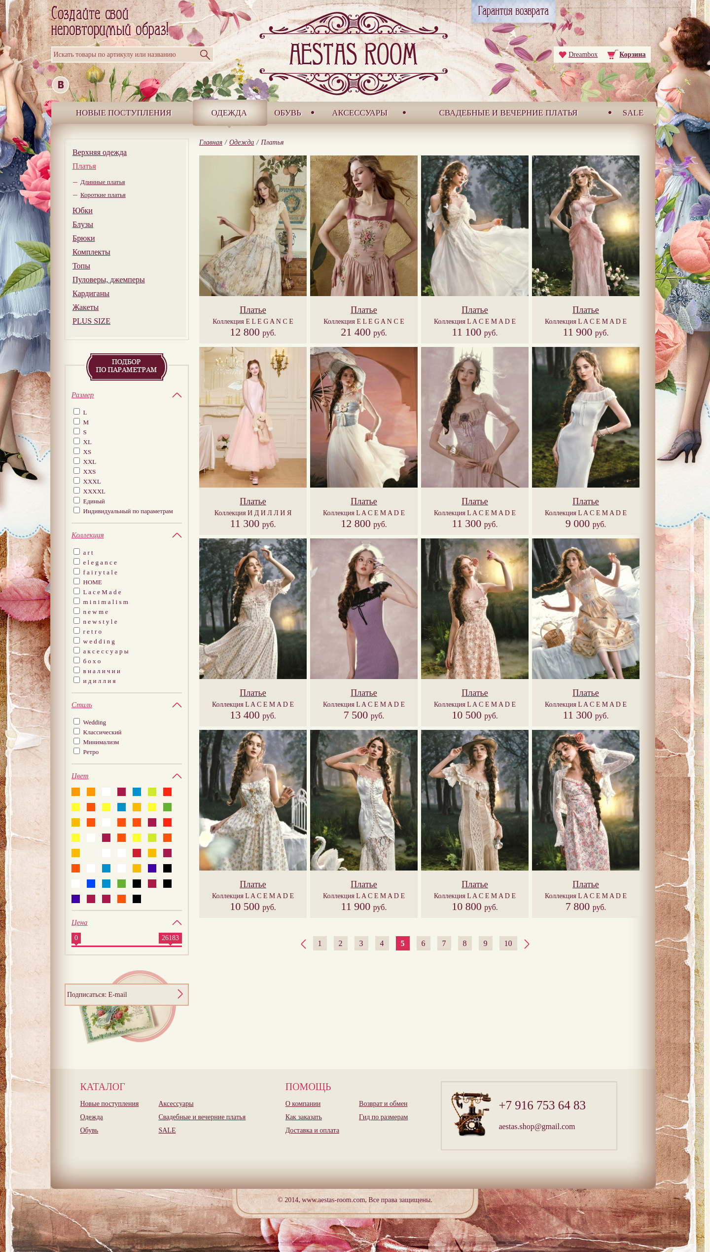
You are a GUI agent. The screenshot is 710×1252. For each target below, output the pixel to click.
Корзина (632, 54)
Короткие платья (103, 194)
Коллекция (253, 321)
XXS (89, 471)
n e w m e (95, 611)
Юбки (82, 210)
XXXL (92, 481)
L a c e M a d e (102, 592)
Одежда (230, 112)
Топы (81, 266)
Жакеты (85, 307)
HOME (92, 582)
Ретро (91, 752)
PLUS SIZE (91, 321)
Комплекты (91, 252)
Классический (102, 732)
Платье (253, 310)
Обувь (287, 112)
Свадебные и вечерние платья (508, 112)
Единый (94, 501)
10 (508, 943)
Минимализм (101, 742)
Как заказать (303, 1117)
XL (87, 442)
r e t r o (92, 631)
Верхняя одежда (99, 152)
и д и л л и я (99, 680)
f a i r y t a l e (100, 572)
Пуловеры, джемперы (108, 279)
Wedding (94, 722)
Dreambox (583, 54)
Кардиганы (90, 293)
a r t (88, 552)
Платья (84, 166)
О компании (302, 1103)
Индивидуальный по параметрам (128, 511)
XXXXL (94, 491)
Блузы (82, 224)
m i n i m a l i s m (105, 602)
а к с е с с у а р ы (106, 651)
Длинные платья (102, 182)
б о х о (92, 661)
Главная (210, 142)
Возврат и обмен (383, 1103)
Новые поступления (124, 112)
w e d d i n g (99, 641)
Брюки (83, 238)
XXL (90, 461)
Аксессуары (360, 112)
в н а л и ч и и (102, 671)
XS (87, 451)
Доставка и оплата (312, 1130)
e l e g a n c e (100, 562)
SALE (633, 112)
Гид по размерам (383, 1117)
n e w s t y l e (100, 621)
